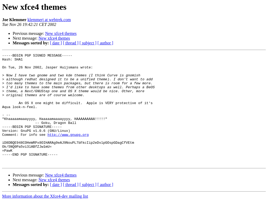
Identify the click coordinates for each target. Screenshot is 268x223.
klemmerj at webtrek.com (49, 19)
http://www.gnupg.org (68, 151)
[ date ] (56, 43)
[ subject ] (88, 43)
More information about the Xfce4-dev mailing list (45, 218)
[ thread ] (70, 43)
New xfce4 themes (61, 33)
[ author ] (105, 43)
